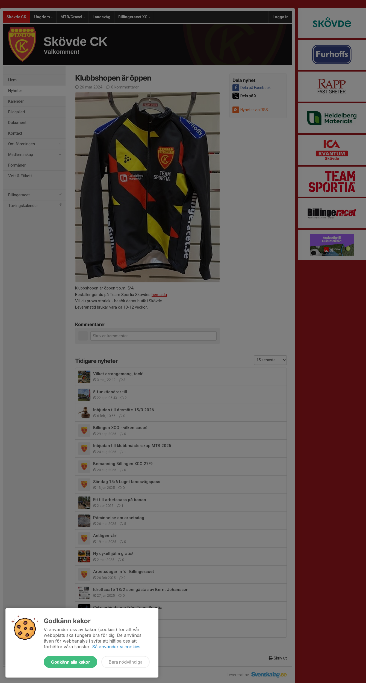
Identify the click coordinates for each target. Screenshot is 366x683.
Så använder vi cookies (116, 646)
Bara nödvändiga (125, 662)
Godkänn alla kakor (70, 662)
